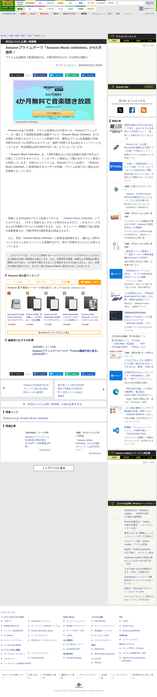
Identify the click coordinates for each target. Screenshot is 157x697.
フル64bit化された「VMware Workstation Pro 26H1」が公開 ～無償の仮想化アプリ (138, 296)
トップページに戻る (53, 468)
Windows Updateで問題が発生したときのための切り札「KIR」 (138, 560)
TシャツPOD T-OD (75, 631)
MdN (93, 645)
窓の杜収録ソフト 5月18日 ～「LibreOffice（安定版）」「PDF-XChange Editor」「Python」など (128, 343)
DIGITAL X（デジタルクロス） (44, 640)
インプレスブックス (40, 653)
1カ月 (150, 41)
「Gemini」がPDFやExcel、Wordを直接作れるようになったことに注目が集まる (138, 197)
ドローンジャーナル (12, 640)
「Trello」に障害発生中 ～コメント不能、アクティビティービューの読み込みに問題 (138, 166)
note (74, 75)
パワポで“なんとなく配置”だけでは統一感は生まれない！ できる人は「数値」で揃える (138, 363)
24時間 (126, 41)
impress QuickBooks (131, 631)
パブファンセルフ (130, 639)
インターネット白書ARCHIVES (17, 663)
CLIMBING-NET (73, 649)
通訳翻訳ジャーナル (103, 631)
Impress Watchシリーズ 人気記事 (133, 453)
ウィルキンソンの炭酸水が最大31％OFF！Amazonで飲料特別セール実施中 (138, 224)
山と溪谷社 (68, 640)
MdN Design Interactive (105, 654)
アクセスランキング (126, 36)
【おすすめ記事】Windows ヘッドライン (135, 503)
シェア (42, 75)
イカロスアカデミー (103, 640)
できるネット (10, 659)
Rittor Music (68, 617)
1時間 (114, 41)
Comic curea (128, 626)
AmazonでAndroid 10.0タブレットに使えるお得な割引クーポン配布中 (36, 389)
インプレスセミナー (40, 635)
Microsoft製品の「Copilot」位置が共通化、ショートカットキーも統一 (138, 524)
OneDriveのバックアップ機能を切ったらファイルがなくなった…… (138, 580)
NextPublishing (37, 658)
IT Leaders (8, 635)
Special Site (122, 87)
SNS (109, 14)
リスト (28, 75)
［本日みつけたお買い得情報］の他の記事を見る (53, 404)
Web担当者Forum (11, 626)
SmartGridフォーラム (40, 621)
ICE (121, 617)
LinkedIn (90, 75)
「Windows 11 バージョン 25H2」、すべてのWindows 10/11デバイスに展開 (138, 273)
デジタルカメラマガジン (14, 654)
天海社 (125, 621)
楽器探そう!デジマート (76, 626)
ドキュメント (97, 14)
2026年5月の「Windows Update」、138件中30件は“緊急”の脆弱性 (136, 513)
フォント (128, 14)
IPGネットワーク (126, 644)
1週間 (138, 41)
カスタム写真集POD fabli (134, 653)
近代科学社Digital (73, 658)
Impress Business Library (42, 631)
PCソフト (41, 282)
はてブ (58, 75)
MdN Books (99, 649)
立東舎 (69, 635)
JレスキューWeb (102, 635)
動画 (118, 14)
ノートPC (17, 282)
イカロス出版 (97, 617)
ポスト (19, 75)
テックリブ (96, 659)
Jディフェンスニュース (105, 626)
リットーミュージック (76, 621)
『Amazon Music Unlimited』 (78, 218)
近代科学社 (68, 654)
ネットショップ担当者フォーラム (45, 626)
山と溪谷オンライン (75, 644)
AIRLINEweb (100, 621)
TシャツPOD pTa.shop (133, 648)
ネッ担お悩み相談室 (12, 645)
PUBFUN (123, 635)
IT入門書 (65, 282)
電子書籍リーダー (90, 282)
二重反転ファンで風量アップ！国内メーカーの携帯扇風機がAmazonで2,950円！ (138, 254)
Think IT (7, 621)
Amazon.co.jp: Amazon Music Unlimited (25, 418)
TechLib (98, 663)
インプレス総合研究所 (13, 631)
